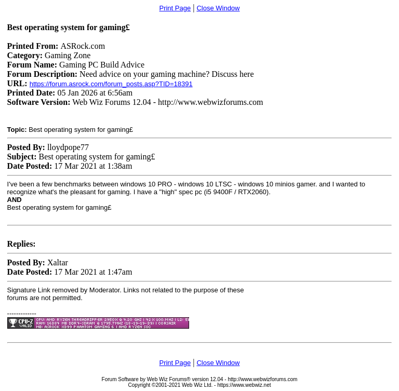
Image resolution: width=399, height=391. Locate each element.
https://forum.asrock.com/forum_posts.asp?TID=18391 (111, 84)
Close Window (218, 8)
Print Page (175, 8)
